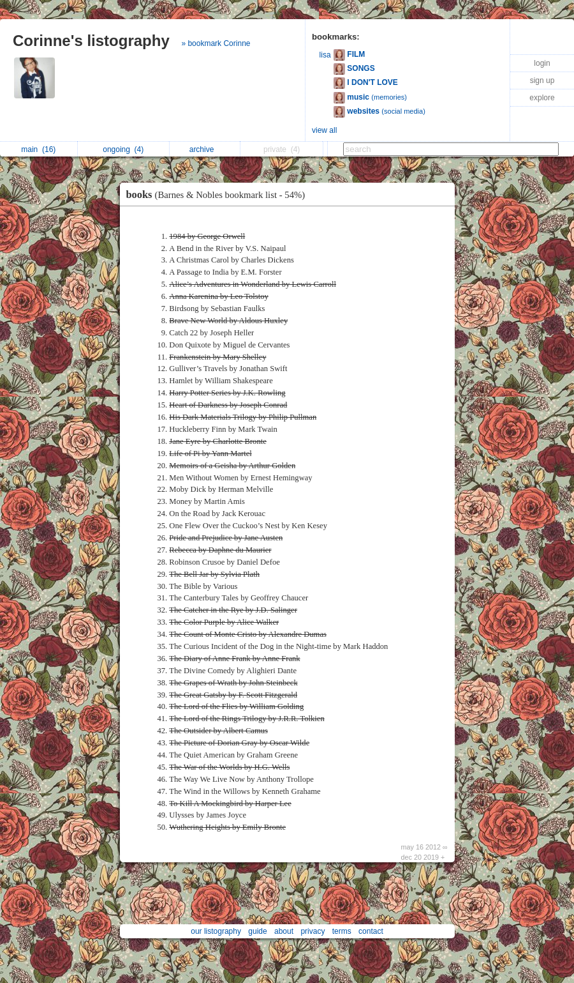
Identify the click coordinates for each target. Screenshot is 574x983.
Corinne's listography (91, 40)
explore (541, 97)
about (283, 931)
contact (370, 931)
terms (341, 931)
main (38, 149)
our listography (216, 931)
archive (205, 149)
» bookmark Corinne (215, 43)
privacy (312, 931)
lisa (325, 54)
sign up (542, 80)
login (542, 63)
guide (257, 931)
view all (324, 130)
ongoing (123, 149)
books (219, 194)
